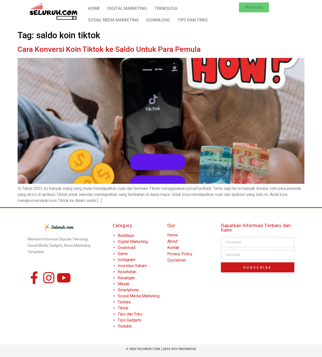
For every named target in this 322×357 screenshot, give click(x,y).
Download (126, 247)
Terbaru (124, 302)
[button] (254, 7)
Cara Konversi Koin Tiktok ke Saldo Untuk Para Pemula (109, 49)
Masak (124, 283)
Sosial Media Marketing (138, 296)
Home (172, 235)
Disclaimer (176, 260)
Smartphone (128, 290)
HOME (94, 8)
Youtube (125, 326)
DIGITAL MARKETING (127, 8)
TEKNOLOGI (165, 8)
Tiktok (123, 308)
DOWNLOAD (158, 20)
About (172, 241)
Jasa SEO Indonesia (179, 349)
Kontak (173, 247)
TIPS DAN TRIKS (193, 20)
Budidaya (126, 235)
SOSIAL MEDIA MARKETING (113, 20)
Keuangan (126, 277)
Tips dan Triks (130, 314)
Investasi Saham (132, 265)
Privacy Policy (179, 254)
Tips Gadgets (129, 320)
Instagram (126, 259)
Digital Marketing (133, 241)
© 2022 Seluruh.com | (144, 349)
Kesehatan (127, 271)
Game (123, 253)
